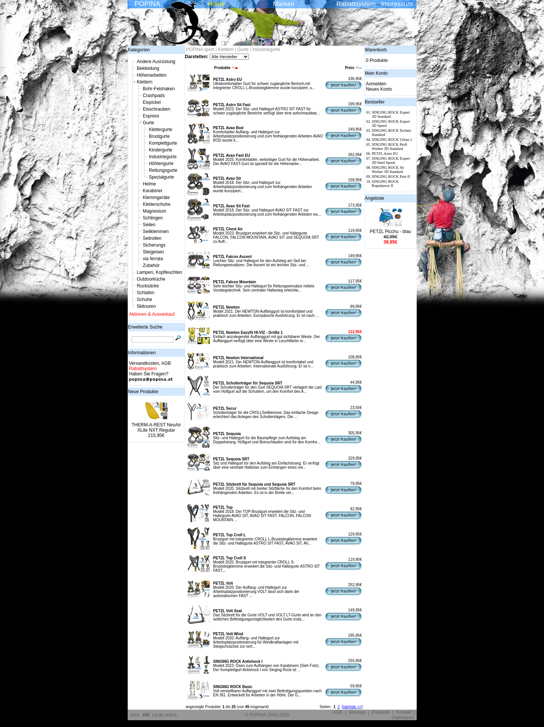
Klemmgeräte (156, 197)
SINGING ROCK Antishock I (238, 661)
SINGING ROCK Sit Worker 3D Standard (388, 169)
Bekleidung (148, 68)
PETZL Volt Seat (227, 611)
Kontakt (404, 712)
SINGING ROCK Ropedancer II (385, 183)
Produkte (226, 68)
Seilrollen (152, 238)
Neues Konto (379, 89)
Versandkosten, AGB (150, 363)
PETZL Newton (226, 307)
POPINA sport (200, 49)
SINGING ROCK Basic (232, 687)
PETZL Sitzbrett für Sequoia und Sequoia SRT (254, 484)
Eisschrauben (156, 109)
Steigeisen (153, 252)
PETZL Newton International (238, 358)
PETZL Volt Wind (228, 634)
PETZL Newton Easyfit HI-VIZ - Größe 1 (248, 332)
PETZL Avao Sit (227, 178)
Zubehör (151, 265)
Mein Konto (376, 73)
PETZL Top (223, 507)
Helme (149, 184)
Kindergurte (160, 150)
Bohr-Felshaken (159, 88)
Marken (284, 4)
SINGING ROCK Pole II (391, 176)
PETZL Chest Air (228, 229)
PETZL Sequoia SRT (231, 459)
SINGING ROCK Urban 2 (392, 139)
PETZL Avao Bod (228, 128)
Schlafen (146, 292)
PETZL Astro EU (227, 79)
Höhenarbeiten (152, 75)
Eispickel (152, 102)
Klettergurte (160, 129)
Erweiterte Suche (145, 327)
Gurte (148, 122)
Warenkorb (376, 49)
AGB (337, 712)
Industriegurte (162, 156)
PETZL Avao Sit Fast (231, 206)
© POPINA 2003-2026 (267, 715)
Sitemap (357, 712)
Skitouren (146, 306)
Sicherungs (154, 245)
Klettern (144, 82)
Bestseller (375, 102)
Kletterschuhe (156, 204)
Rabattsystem (356, 4)
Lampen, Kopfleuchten (159, 272)
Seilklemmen (156, 231)
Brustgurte (159, 136)
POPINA (147, 4)
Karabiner (152, 190)
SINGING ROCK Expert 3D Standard (391, 114)
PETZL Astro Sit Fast (231, 105)
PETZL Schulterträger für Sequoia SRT (247, 383)
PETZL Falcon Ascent (232, 257)
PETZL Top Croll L (229, 535)
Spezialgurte (161, 177)
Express (151, 116)
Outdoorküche (151, 279)
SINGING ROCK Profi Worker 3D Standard (389, 146)
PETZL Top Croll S (229, 558)
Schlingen (153, 218)
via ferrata (153, 258)
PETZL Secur (224, 408)
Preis (353, 68)
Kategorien (139, 49)
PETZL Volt (223, 583)
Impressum (397, 4)
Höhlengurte (161, 163)
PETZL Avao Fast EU (231, 155)
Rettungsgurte (163, 170)
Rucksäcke (148, 286)
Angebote (374, 198)
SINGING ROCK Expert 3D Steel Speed (391, 160)
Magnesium (154, 211)
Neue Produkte (143, 391)
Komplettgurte (163, 143)
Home (216, 4)
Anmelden (376, 83)
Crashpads (154, 95)
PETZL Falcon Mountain (234, 282)
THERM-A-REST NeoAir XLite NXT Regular (156, 427)
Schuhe (144, 299)
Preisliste (381, 712)
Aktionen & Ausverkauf (152, 314)
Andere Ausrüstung (156, 61)
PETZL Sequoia (227, 434)
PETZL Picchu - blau (390, 231)
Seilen (149, 224)
